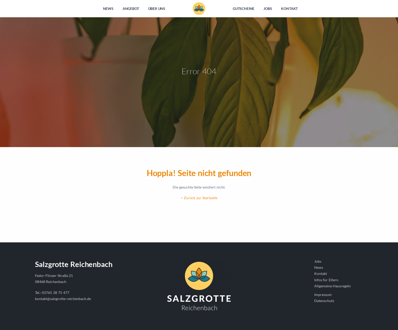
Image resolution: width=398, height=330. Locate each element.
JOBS (267, 8)
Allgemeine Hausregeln (332, 286)
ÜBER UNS (156, 8)
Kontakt (320, 273)
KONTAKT (289, 8)
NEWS (108, 8)
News (318, 267)
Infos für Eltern (326, 280)
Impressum (323, 294)
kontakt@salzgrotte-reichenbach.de (63, 298)
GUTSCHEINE (243, 8)
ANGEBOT (131, 8)
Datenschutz (324, 300)
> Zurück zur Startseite (199, 198)
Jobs (317, 261)
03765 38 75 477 (55, 292)
